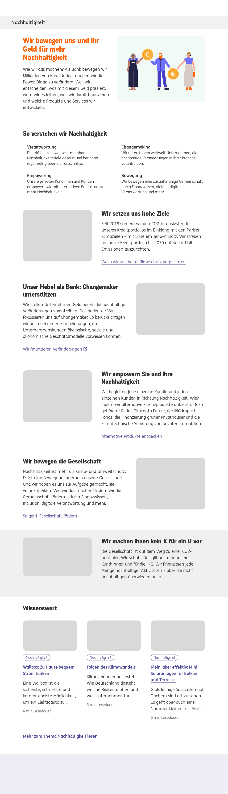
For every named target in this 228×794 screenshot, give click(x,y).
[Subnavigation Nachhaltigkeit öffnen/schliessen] (213, 22)
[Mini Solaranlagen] (178, 635)
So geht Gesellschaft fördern (50, 516)
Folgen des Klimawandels (111, 667)
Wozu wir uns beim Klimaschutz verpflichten (143, 262)
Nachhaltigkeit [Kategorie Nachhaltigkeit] (36, 657)
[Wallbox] (50, 635)
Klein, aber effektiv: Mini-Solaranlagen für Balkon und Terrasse (175, 673)
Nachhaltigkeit (28, 22)
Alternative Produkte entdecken (131, 436)
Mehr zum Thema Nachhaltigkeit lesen (60, 736)
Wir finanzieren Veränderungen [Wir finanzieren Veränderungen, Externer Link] (52, 349)
